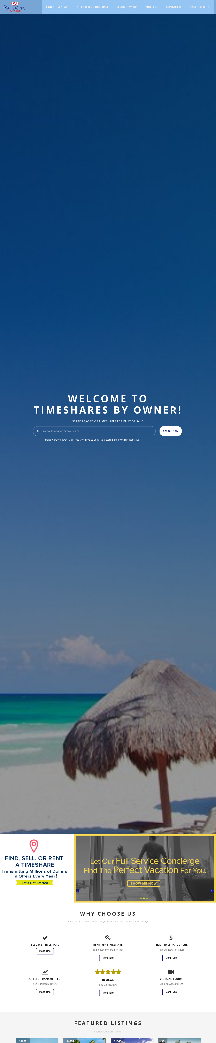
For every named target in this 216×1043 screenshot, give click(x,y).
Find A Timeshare (57, 7)
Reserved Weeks (127, 7)
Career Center (200, 7)
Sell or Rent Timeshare (93, 7)
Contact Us (174, 7)
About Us (151, 7)
